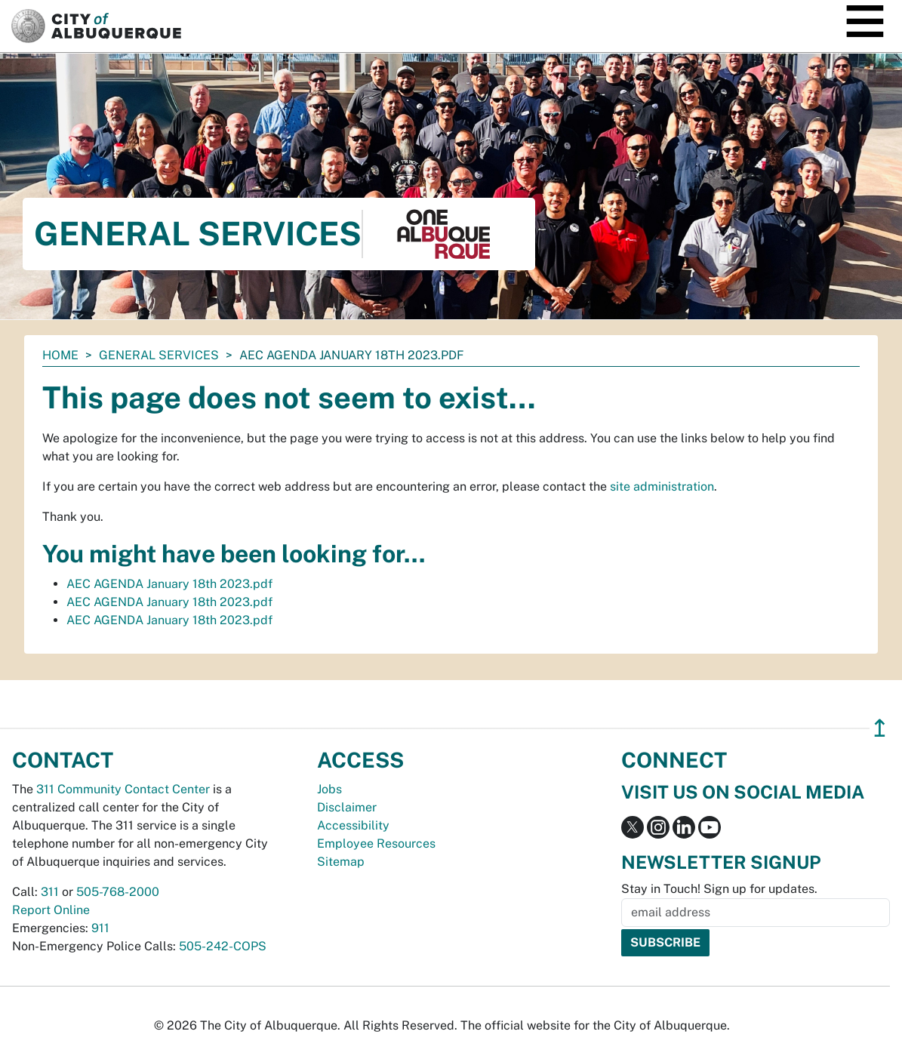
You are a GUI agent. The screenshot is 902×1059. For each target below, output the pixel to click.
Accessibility (353, 825)
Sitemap (341, 861)
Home (60, 355)
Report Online (51, 910)
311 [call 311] (50, 892)
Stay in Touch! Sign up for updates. (719, 889)
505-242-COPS (222, 946)
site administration (662, 486)
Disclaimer (347, 807)
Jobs (329, 789)
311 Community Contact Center (123, 789)
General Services (159, 355)
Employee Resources (376, 843)
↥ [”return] (880, 728)
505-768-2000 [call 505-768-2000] (117, 892)
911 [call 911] (100, 928)
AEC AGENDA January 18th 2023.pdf (169, 584)
